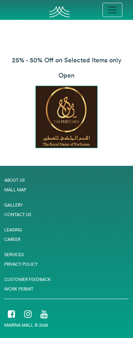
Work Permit (18, 289)
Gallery (13, 205)
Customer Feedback (27, 279)
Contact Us (17, 214)
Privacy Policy (21, 264)
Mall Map (15, 189)
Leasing (13, 229)
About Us (14, 180)
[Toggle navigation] (112, 10)
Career (12, 239)
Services (14, 254)
